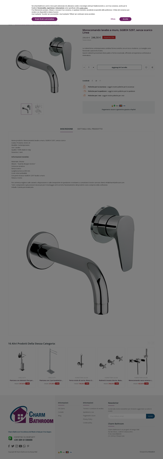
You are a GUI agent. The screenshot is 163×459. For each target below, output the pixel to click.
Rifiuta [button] (113, 19)
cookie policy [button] (83, 8)
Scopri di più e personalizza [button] (44, 19)
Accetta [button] (125, 19)
